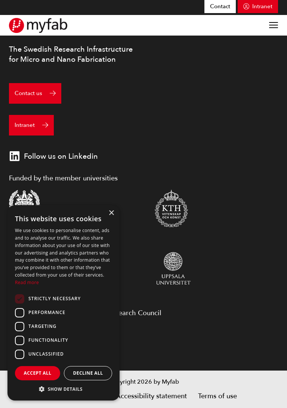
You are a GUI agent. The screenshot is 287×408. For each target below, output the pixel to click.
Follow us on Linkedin (53, 156)
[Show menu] (273, 25)
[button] (63, 389)
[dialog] (63, 303)
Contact (220, 6)
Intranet (262, 6)
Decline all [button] (88, 373)
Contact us (28, 93)
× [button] (111, 213)
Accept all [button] (38, 373)
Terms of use (217, 396)
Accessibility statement (151, 396)
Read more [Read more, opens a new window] (27, 282)
